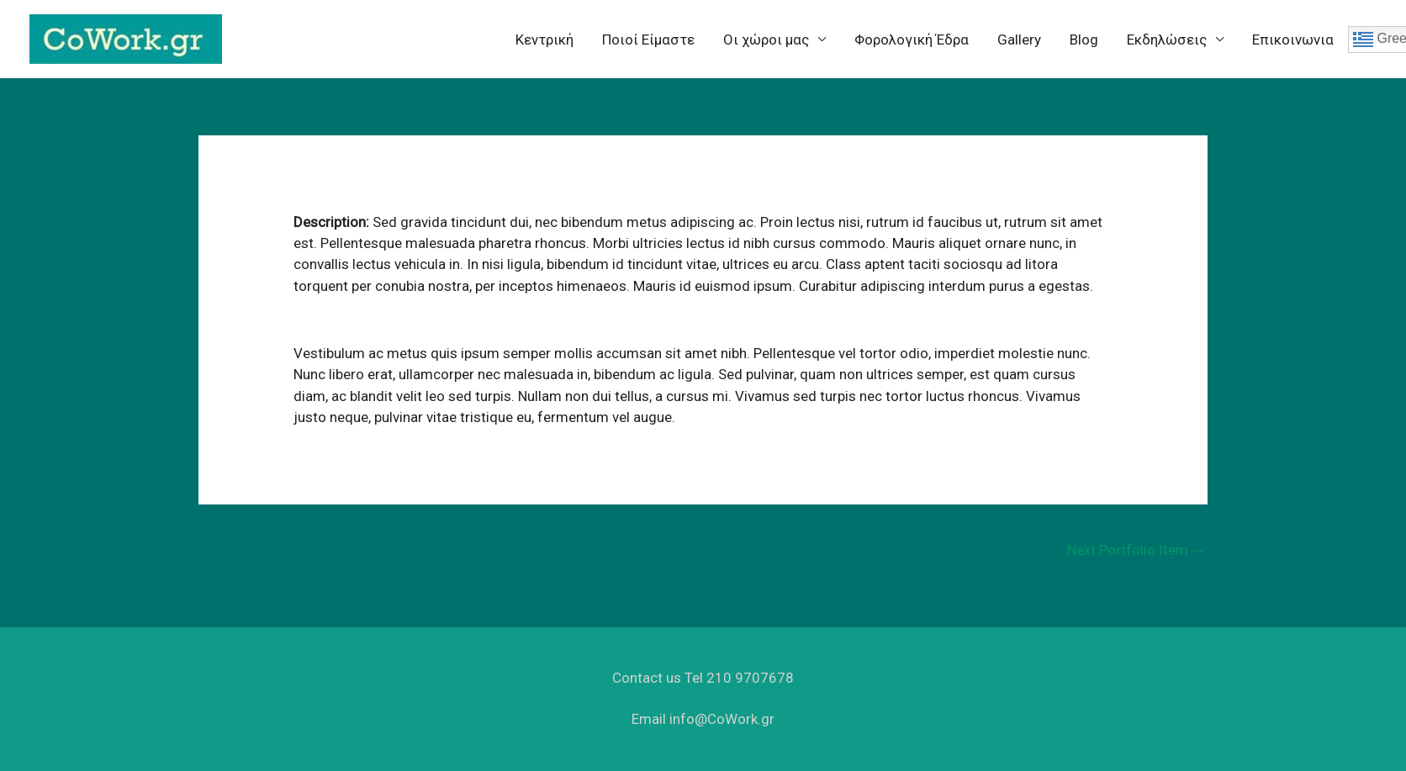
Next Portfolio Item (1136, 549)
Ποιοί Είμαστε (648, 39)
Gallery (1019, 39)
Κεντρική (544, 39)
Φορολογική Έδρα (911, 39)
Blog (1084, 39)
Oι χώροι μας (766, 39)
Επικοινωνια (1293, 39)
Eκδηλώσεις (1167, 39)
